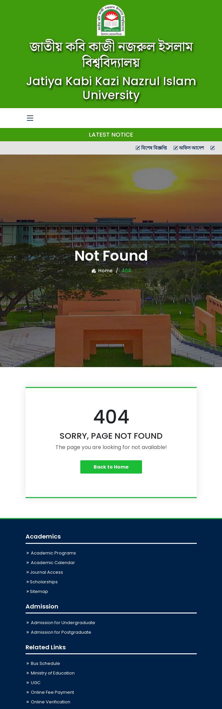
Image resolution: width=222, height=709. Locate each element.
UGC (33, 682)
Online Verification (48, 702)
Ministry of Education (50, 673)
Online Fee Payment (50, 692)
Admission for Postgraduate (58, 632)
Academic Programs (51, 553)
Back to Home (111, 467)
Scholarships (42, 582)
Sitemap (37, 591)
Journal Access (44, 572)
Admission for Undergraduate (60, 622)
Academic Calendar (50, 562)
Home (101, 270)
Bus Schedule (43, 663)
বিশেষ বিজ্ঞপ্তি (165, 148)
